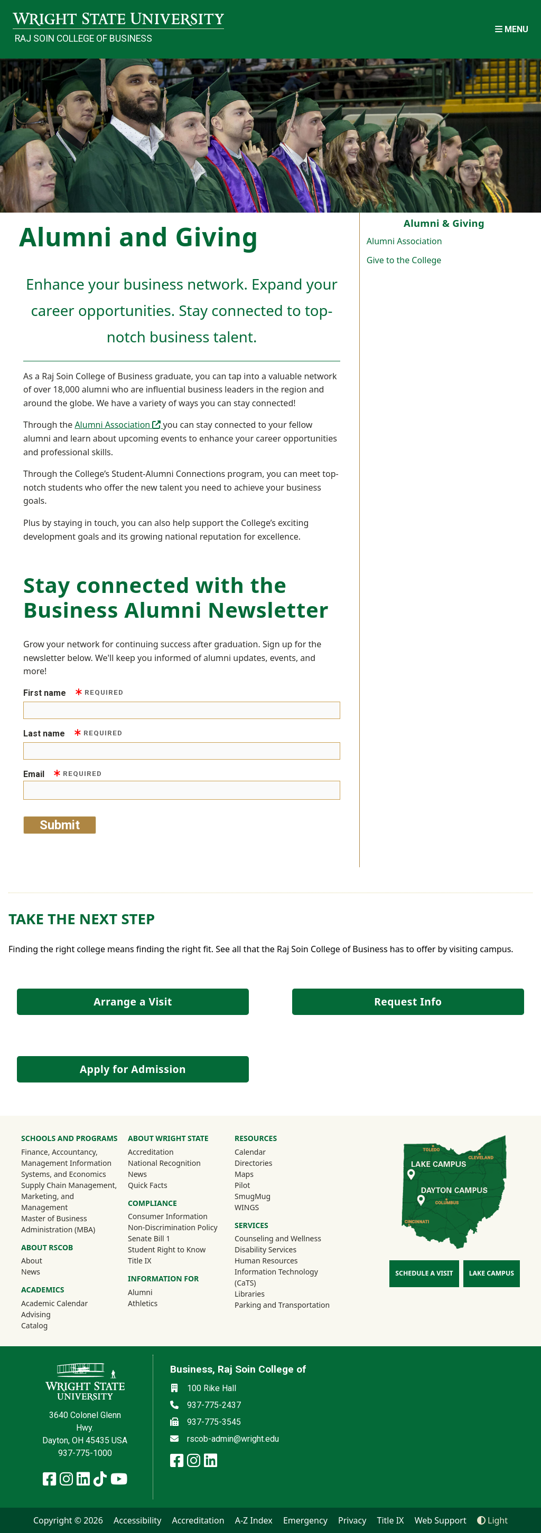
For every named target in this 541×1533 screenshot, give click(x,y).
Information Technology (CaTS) (276, 1277)
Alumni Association (404, 241)
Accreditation (151, 1152)
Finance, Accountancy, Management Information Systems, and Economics (66, 1163)
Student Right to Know (167, 1249)
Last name (73, 733)
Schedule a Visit (424, 1273)
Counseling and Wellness (278, 1238)
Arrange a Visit (133, 1001)
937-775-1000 (85, 1453)
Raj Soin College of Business (83, 38)
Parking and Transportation (282, 1305)
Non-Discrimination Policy (173, 1227)
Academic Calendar (54, 1303)
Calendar (250, 1152)
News (30, 1272)
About (31, 1261)
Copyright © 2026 (68, 1520)
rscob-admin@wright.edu (233, 1439)
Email (62, 773)
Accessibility (137, 1520)
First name (73, 692)
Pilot (242, 1185)
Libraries (250, 1294)
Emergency (305, 1520)
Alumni (154, 1292)
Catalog (34, 1325)
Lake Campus (491, 1273)
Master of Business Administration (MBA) (58, 1223)
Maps (244, 1174)
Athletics (157, 1303)
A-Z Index (254, 1520)
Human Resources (266, 1261)
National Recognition (164, 1163)
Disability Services (265, 1249)
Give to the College (404, 260)
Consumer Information (168, 1216)
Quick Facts (147, 1185)
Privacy (352, 1520)
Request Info (408, 1001)
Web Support (441, 1520)
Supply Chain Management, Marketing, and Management (69, 1196)
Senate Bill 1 (149, 1238)
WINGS (247, 1207)
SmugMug (267, 1196)
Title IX (140, 1261)
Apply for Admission (133, 1069)
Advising (36, 1314)
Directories (253, 1163)
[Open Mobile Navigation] (512, 29)
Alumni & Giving (444, 222)
